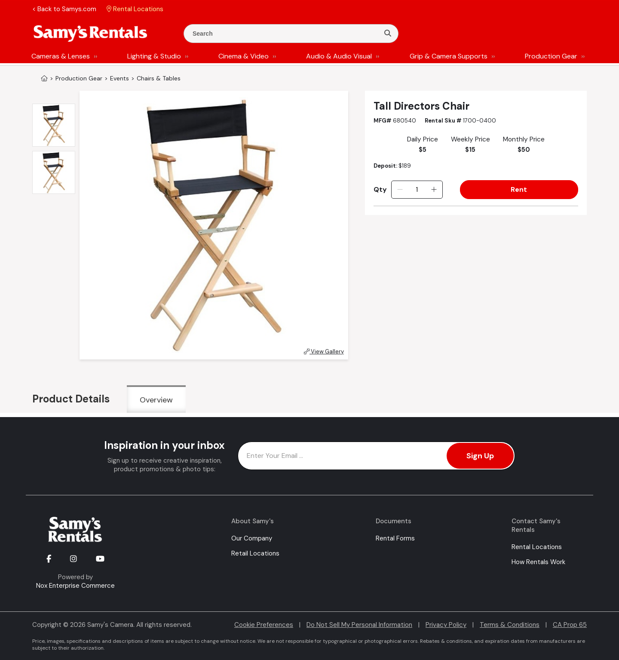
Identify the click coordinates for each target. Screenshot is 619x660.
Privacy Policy (446, 624)
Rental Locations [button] (135, 9)
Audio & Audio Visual (339, 56)
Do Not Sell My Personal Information (359, 624)
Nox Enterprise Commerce (75, 585)
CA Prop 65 (570, 624)
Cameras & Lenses (60, 56)
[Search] (388, 33)
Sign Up (480, 456)
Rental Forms (395, 538)
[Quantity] (416, 189)
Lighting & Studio (154, 56)
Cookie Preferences (263, 624)
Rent (519, 189)
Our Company (251, 538)
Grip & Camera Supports (448, 56)
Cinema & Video (243, 56)
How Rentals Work (538, 562)
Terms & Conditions (509, 624)
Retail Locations (255, 553)
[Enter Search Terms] (285, 33)
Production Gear (551, 56)
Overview (156, 400)
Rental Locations (537, 547)
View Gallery (324, 351)
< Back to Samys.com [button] (64, 9)
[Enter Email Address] (376, 456)
